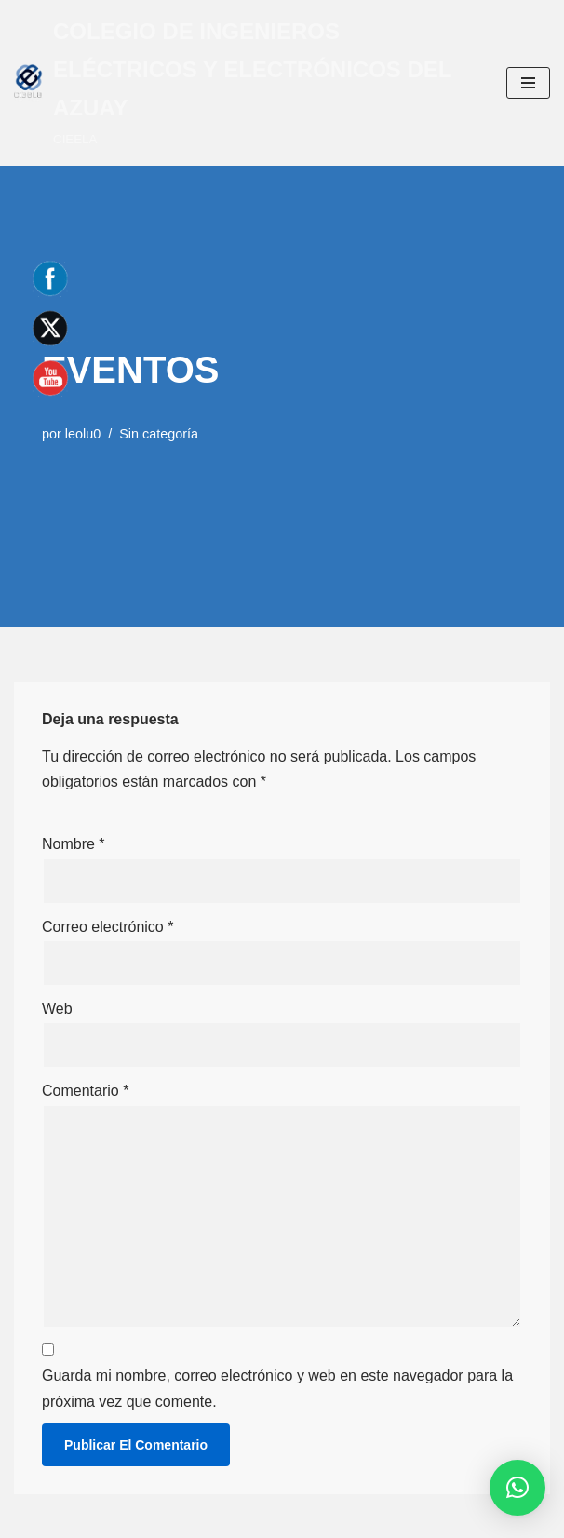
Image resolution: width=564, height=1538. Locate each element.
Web (57, 1009)
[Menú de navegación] (528, 83)
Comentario (85, 1091)
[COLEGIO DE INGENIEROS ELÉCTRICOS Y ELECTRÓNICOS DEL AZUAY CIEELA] (246, 83)
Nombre (73, 844)
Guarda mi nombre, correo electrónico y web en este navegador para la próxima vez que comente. (277, 1388)
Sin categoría (158, 433)
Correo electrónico (107, 927)
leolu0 (83, 433)
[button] (517, 1488)
